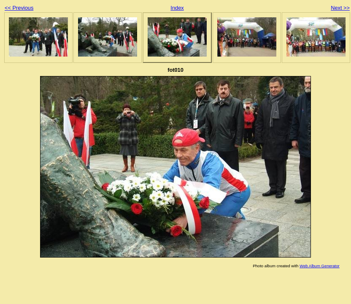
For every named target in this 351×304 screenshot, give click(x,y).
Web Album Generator (320, 265)
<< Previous (19, 8)
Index (177, 8)
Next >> (340, 8)
